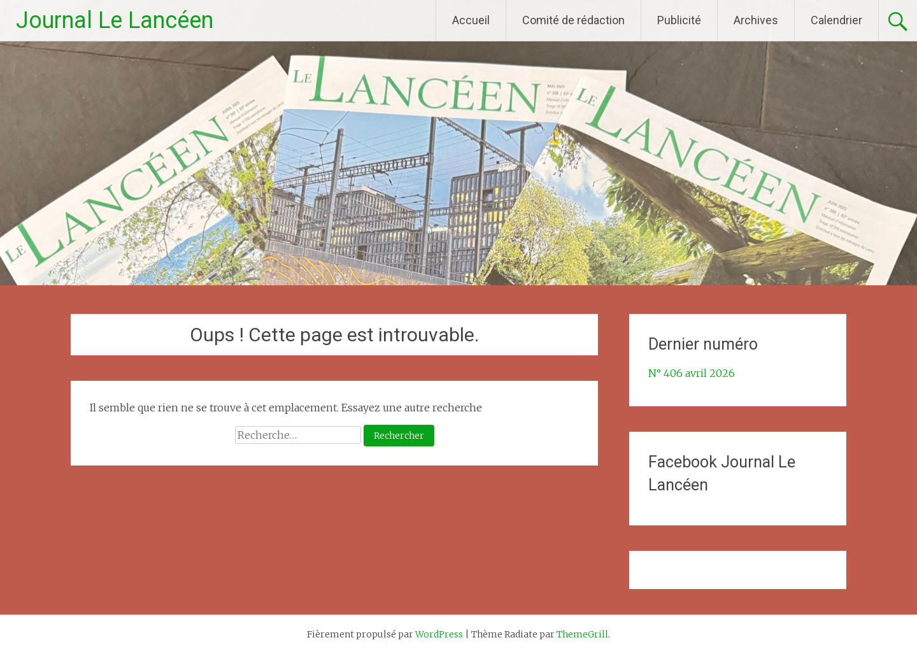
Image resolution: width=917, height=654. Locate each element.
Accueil (471, 20)
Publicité (679, 20)
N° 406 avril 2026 (691, 373)
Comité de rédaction (573, 20)
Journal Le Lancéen (114, 20)
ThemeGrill (582, 634)
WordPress (439, 634)
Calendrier (836, 20)
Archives (756, 20)
